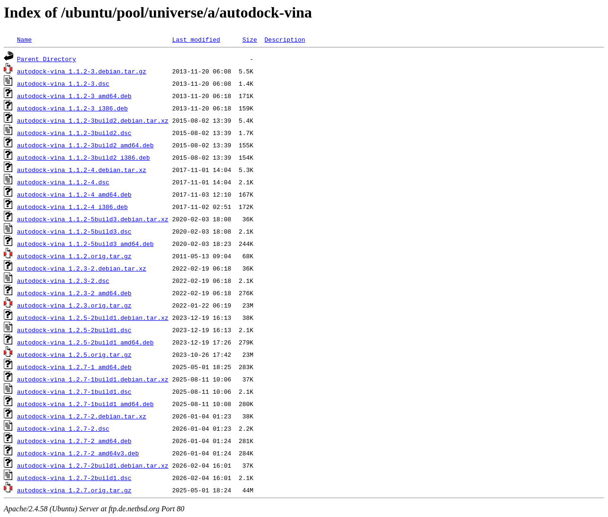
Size (249, 39)
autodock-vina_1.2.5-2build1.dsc (74, 330)
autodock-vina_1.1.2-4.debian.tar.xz (81, 169)
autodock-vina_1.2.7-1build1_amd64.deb (85, 403)
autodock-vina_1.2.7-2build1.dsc (74, 477)
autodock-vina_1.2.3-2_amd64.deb (74, 293)
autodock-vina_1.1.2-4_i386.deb (72, 206)
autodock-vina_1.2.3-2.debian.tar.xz (81, 268)
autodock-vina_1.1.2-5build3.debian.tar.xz (93, 219)
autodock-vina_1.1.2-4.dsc (63, 182)
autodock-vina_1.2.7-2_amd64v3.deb (78, 453)
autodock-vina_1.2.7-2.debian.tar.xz (81, 416)
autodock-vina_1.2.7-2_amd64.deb (74, 440)
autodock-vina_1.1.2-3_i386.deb (72, 108)
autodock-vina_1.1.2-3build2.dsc (74, 132)
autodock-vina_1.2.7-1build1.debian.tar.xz (93, 379)
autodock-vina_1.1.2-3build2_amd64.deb (85, 145)
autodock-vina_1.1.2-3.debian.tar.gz (81, 71)
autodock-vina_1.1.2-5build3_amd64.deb (85, 243)
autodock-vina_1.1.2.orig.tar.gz (74, 256)
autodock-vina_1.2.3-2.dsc (63, 280)
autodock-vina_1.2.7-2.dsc (63, 428)
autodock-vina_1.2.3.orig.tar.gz (74, 305)
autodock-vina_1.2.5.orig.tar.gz (74, 354)
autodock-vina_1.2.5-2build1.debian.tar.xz (93, 317)
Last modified (196, 39)
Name (24, 39)
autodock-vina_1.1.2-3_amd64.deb (74, 95)
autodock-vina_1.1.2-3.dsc (63, 83)
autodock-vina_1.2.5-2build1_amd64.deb (85, 342)
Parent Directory (46, 58)
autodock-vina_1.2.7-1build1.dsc (74, 391)
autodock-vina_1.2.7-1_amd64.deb (74, 367)
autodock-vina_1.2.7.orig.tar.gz (74, 490)
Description (284, 39)
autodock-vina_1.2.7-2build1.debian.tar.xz (93, 465)
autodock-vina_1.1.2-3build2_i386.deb (83, 157)
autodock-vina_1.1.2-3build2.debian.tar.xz (93, 120)
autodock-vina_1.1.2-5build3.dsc (74, 231)
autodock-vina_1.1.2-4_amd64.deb (74, 194)
